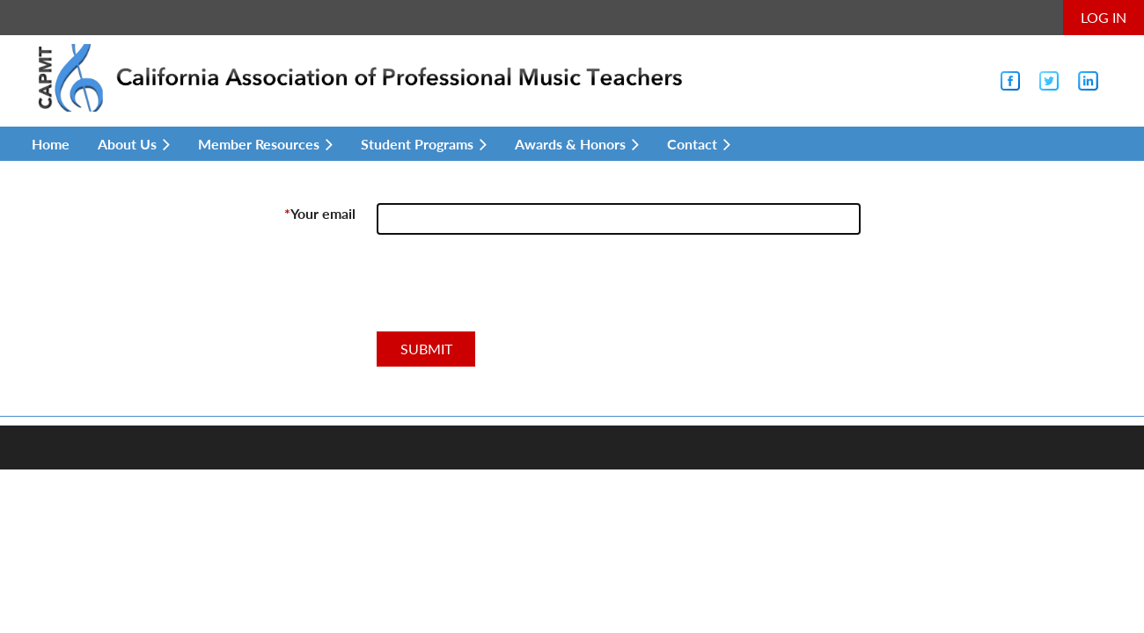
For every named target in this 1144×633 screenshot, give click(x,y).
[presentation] (510, 290)
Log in (1103, 17)
